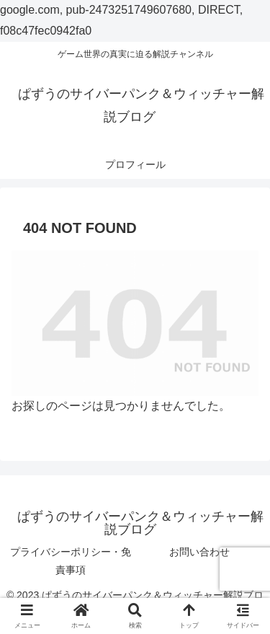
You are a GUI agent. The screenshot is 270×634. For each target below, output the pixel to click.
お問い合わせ (199, 552)
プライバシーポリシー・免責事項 (70, 561)
